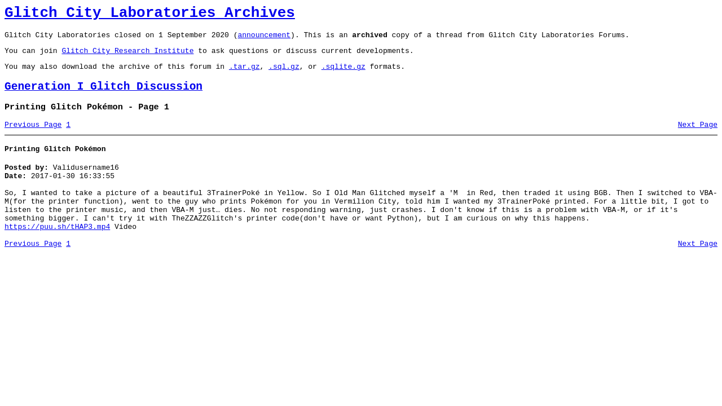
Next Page (697, 138)
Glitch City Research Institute (127, 57)
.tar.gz (244, 74)
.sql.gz (284, 74)
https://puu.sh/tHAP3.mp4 (57, 254)
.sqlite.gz (344, 74)
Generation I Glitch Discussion (103, 96)
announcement (263, 39)
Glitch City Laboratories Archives (150, 15)
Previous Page (33, 138)
